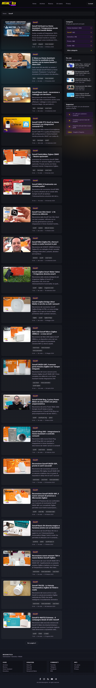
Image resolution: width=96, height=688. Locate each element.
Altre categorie (72, 50)
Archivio (42, 3)
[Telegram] (55, 679)
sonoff (34, 44)
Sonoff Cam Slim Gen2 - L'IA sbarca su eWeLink (43, 213)
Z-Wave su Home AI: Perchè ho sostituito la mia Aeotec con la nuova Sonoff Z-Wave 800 (44, 61)
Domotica (6, 671)
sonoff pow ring (43, 417)
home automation (37, 350)
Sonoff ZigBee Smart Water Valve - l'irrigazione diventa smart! (46, 273)
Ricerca (50, 3)
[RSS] (48, 679)
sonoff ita (35, 541)
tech (34, 78)
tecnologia (40, 78)
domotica (49, 449)
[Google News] (44, 679)
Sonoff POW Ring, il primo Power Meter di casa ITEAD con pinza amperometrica (45, 402)
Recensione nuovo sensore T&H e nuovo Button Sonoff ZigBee (46, 557)
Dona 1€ (29, 665)
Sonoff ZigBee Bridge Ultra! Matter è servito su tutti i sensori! (45, 303)
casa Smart (36, 382)
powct (50, 417)
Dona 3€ (29, 667)
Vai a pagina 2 (31, 643)
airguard (41, 44)
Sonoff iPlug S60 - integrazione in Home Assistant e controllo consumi (46, 434)
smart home (48, 108)
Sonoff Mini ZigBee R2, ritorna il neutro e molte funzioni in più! (45, 243)
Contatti (90, 3)
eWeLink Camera (49, 228)
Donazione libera (32, 671)
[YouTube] (51, 679)
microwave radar (50, 511)
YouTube (53, 665)
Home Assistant (49, 44)
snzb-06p (41, 511)
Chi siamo (59, 3)
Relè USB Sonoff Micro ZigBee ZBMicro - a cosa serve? (44, 333)
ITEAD (40, 633)
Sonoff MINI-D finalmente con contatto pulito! (44, 185)
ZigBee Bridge (48, 317)
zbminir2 (35, 258)
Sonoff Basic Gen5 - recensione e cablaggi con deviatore (46, 93)
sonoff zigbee (36, 385)
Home (34, 3)
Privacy (68, 3)
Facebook (53, 669)
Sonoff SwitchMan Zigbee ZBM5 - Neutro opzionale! (45, 155)
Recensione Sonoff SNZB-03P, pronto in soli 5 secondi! (44, 465)
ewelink (41, 228)
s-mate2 (46, 633)
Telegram (53, 667)
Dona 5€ (29, 669)
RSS (51, 671)
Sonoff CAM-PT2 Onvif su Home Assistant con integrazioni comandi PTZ (45, 124)
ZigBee (40, 288)
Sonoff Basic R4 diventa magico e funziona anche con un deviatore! (46, 527)
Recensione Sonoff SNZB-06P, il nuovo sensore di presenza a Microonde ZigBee (45, 496)
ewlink (41, 541)
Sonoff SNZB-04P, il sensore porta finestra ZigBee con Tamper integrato (46, 366)
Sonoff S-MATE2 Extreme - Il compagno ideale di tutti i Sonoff (45, 619)
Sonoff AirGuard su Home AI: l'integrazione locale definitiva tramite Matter (45, 28)
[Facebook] (40, 679)
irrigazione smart (49, 288)
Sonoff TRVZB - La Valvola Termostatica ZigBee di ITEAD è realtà (45, 588)
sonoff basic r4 (50, 541)
